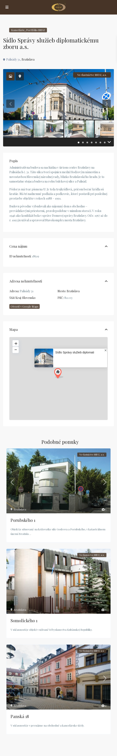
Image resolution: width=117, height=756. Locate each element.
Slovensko (29, 298)
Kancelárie (18, 30)
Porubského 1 (23, 520)
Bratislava (28, 59)
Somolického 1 (24, 620)
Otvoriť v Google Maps (24, 306)
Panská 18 (20, 716)
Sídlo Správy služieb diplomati (74, 352)
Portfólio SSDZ (35, 30)
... (30, 534)
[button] (58, 373)
